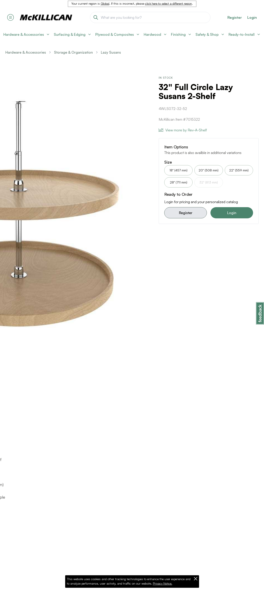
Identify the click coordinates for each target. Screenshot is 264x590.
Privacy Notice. (162, 583)
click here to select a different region (168, 3)
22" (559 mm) (239, 170)
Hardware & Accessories (25, 52)
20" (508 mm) (208, 170)
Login (252, 17)
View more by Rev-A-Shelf (183, 130)
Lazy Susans (111, 52)
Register (185, 213)
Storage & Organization (73, 52)
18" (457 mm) (178, 170)
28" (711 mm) (178, 182)
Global (105, 3)
